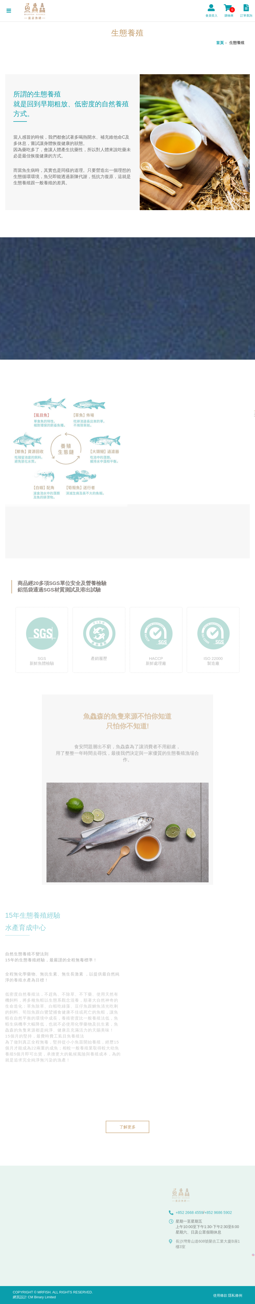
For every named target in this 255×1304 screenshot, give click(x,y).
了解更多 (127, 1127)
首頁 (220, 43)
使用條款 (220, 1295)
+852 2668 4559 (189, 1215)
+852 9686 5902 (218, 1215)
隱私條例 (235, 1295)
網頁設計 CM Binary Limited (34, 1297)
